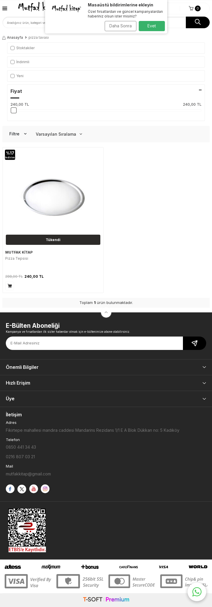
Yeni (17, 76)
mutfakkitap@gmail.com (28, 473)
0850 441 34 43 (21, 447)
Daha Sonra (120, 25)
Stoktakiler (22, 48)
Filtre (17, 134)
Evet (151, 25)
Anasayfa (12, 37)
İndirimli (19, 62)
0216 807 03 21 (20, 456)
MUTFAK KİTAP (19, 252)
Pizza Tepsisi (16, 258)
